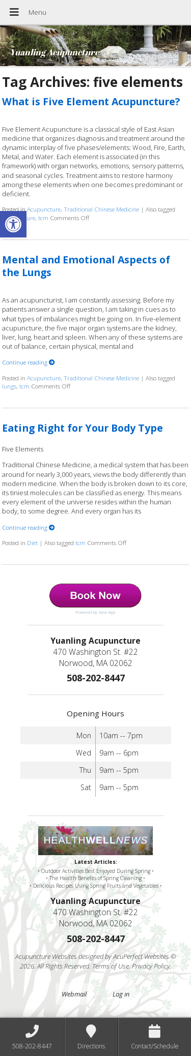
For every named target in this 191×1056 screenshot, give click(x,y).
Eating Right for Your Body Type (82, 428)
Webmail (74, 994)
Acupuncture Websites (46, 956)
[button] (13, 224)
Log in (121, 994)
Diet (32, 542)
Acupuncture (44, 209)
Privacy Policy (151, 966)
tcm (43, 218)
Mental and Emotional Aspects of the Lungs (86, 266)
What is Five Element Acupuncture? (91, 101)
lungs (9, 386)
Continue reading (28, 362)
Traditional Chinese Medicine (101, 209)
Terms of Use (110, 966)
